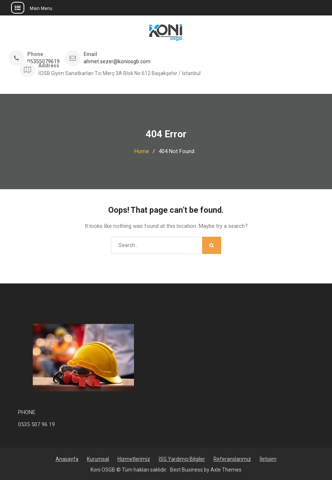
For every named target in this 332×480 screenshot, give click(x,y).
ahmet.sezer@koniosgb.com (117, 62)
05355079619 (43, 62)
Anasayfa (67, 459)
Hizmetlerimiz (133, 459)
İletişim (267, 459)
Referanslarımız (232, 459)
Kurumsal (98, 459)
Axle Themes (226, 470)
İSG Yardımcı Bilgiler (182, 459)
